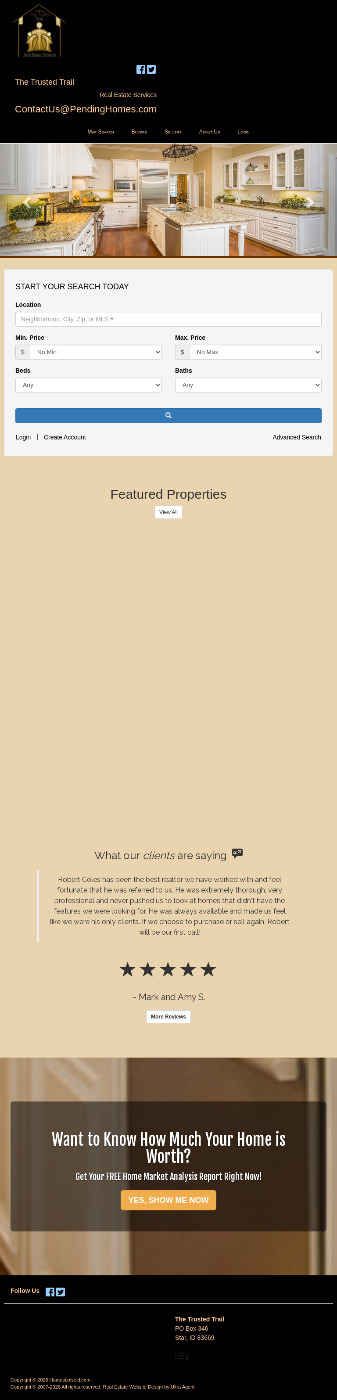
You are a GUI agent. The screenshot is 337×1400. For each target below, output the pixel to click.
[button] (25, 200)
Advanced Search (296, 437)
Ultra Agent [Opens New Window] (182, 1386)
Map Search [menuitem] (101, 132)
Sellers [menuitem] (173, 132)
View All (168, 512)
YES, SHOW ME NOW (168, 1200)
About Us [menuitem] (209, 132)
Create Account (65, 437)
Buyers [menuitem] (139, 132)
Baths (183, 370)
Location (28, 304)
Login (23, 437)
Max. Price (190, 337)
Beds (22, 370)
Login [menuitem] (243, 132)
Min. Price (29, 337)
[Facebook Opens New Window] (141, 68)
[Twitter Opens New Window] (151, 68)
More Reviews (168, 1017)
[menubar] (169, 132)
